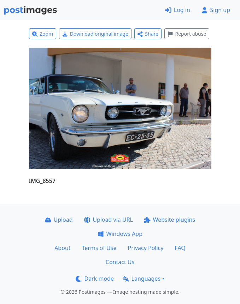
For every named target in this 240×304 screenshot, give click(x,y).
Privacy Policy (145, 248)
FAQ (180, 248)
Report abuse (187, 33)
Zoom (42, 33)
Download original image (95, 33)
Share (147, 33)
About (62, 248)
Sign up (215, 10)
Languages (141, 278)
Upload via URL (108, 219)
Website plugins (169, 219)
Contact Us (120, 262)
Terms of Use (99, 248)
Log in (177, 10)
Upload (59, 219)
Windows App (120, 234)
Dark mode (95, 278)
